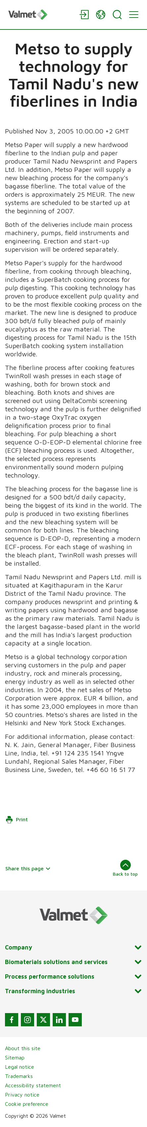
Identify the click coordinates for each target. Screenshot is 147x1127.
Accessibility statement (33, 1085)
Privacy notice (22, 1095)
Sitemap (14, 1057)
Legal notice (19, 1067)
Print (16, 820)
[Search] (117, 14)
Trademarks (19, 1076)
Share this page (28, 868)
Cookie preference (26, 1104)
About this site (22, 1048)
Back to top (125, 868)
